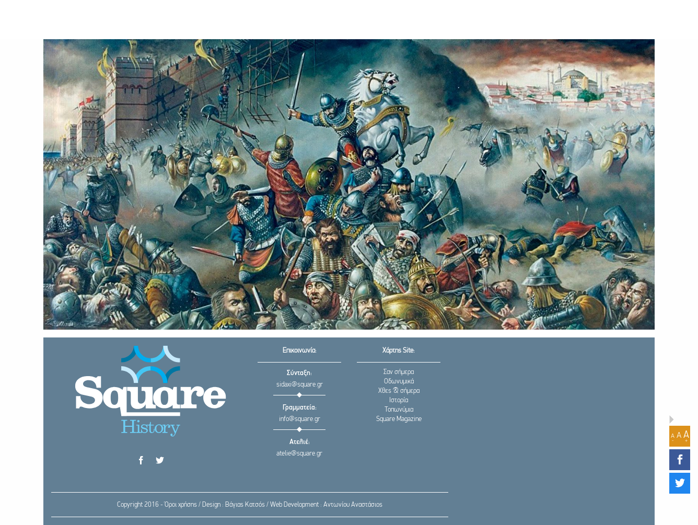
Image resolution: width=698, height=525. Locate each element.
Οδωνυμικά (399, 381)
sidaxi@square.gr (299, 384)
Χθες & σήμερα (399, 391)
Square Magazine (399, 419)
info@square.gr (299, 419)
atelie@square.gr (299, 453)
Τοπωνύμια (399, 409)
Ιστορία (398, 400)
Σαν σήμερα (398, 372)
